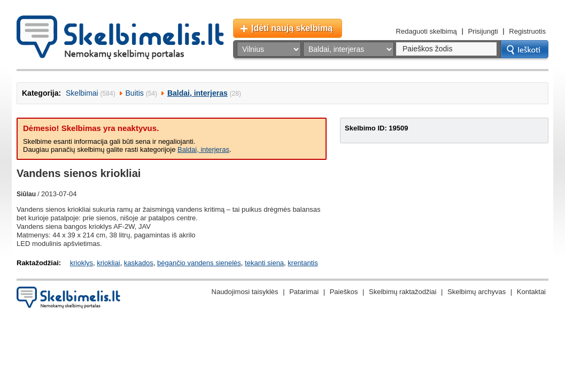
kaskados (138, 263)
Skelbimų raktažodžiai (402, 292)
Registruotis (527, 31)
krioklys (81, 263)
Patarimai (304, 292)
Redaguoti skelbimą (426, 31)
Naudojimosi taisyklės (245, 292)
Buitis (135, 93)
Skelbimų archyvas (476, 292)
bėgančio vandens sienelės (199, 263)
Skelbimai (82, 93)
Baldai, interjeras (197, 93)
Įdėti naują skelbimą (291, 28)
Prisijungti (483, 31)
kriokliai (108, 263)
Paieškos (344, 292)
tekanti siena (264, 263)
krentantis (303, 263)
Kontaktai (531, 292)
